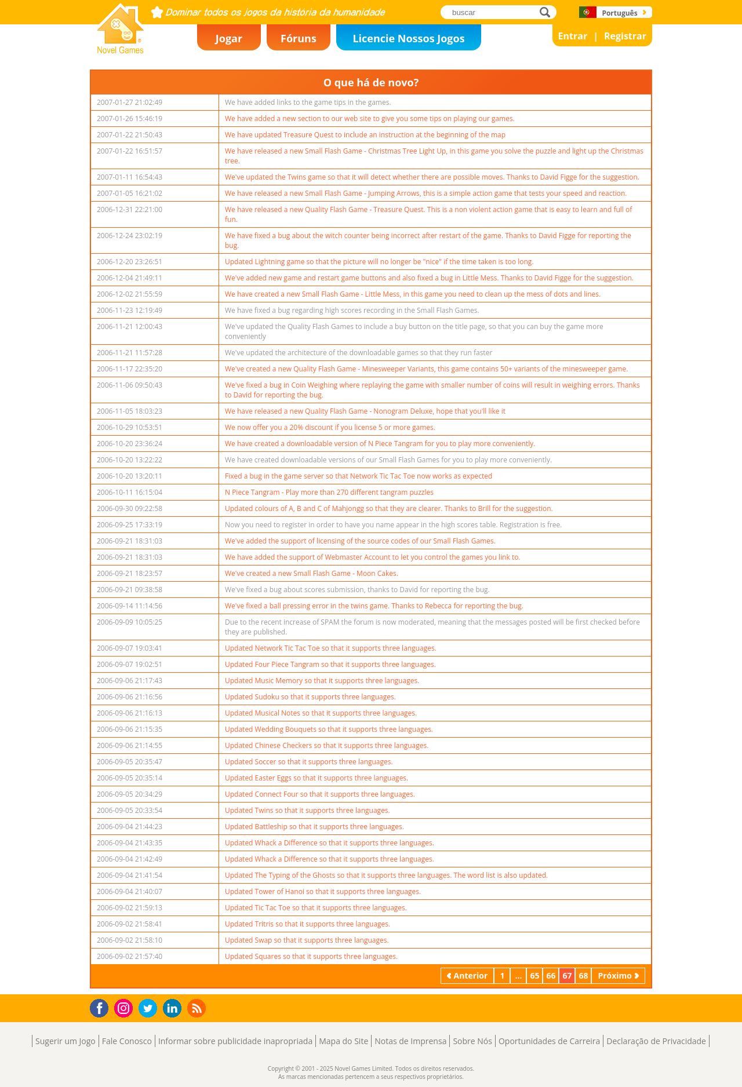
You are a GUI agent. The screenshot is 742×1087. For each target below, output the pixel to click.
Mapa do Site (343, 1040)
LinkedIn (174, 1008)
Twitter (150, 1009)
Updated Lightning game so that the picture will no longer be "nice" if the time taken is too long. (379, 262)
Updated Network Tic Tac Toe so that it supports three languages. (331, 648)
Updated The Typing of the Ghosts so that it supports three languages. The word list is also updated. (386, 875)
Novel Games (118, 49)
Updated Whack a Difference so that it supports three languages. (329, 843)
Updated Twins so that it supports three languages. (307, 810)
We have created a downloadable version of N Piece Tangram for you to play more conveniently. (380, 443)
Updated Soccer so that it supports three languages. (309, 762)
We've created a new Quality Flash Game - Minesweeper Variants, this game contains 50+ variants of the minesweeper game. (426, 369)
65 (534, 975)
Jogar (229, 38)
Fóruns (299, 38)
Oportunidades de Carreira (549, 1040)
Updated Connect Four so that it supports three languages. (320, 794)
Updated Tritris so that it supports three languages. (307, 924)
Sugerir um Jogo (65, 1040)
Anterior (471, 975)
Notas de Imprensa (410, 1040)
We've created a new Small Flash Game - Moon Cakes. (311, 573)
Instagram (125, 1007)
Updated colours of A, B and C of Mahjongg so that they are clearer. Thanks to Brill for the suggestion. (389, 508)
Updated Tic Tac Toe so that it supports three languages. (316, 908)
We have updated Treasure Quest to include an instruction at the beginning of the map (365, 135)
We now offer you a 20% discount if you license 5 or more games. (330, 427)
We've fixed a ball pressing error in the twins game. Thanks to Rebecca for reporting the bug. (374, 606)
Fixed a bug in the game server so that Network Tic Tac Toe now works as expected (358, 476)
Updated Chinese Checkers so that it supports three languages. (326, 745)
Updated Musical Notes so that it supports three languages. (321, 713)
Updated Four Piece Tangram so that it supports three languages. (330, 664)
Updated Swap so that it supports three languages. (307, 940)
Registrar (625, 36)
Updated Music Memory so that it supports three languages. (322, 680)
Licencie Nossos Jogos (408, 38)
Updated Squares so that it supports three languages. (311, 956)
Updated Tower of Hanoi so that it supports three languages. (323, 891)
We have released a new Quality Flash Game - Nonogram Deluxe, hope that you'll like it (365, 411)
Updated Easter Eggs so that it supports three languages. (316, 778)
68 (583, 975)
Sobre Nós (472, 1040)
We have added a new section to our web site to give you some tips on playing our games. (370, 118)
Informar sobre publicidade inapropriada (235, 1040)
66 (550, 975)
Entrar (573, 36)
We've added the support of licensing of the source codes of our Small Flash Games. (360, 541)
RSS (198, 1008)
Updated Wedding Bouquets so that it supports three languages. (329, 729)
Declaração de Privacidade (656, 1040)
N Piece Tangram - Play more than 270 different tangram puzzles (329, 492)
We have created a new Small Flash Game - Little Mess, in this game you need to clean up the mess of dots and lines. (413, 294)
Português (619, 13)
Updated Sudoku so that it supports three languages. (310, 697)
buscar (548, 12)
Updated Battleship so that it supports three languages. (314, 826)
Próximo (615, 975)
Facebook (102, 1007)
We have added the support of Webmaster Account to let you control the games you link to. (373, 557)
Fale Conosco (127, 1040)
